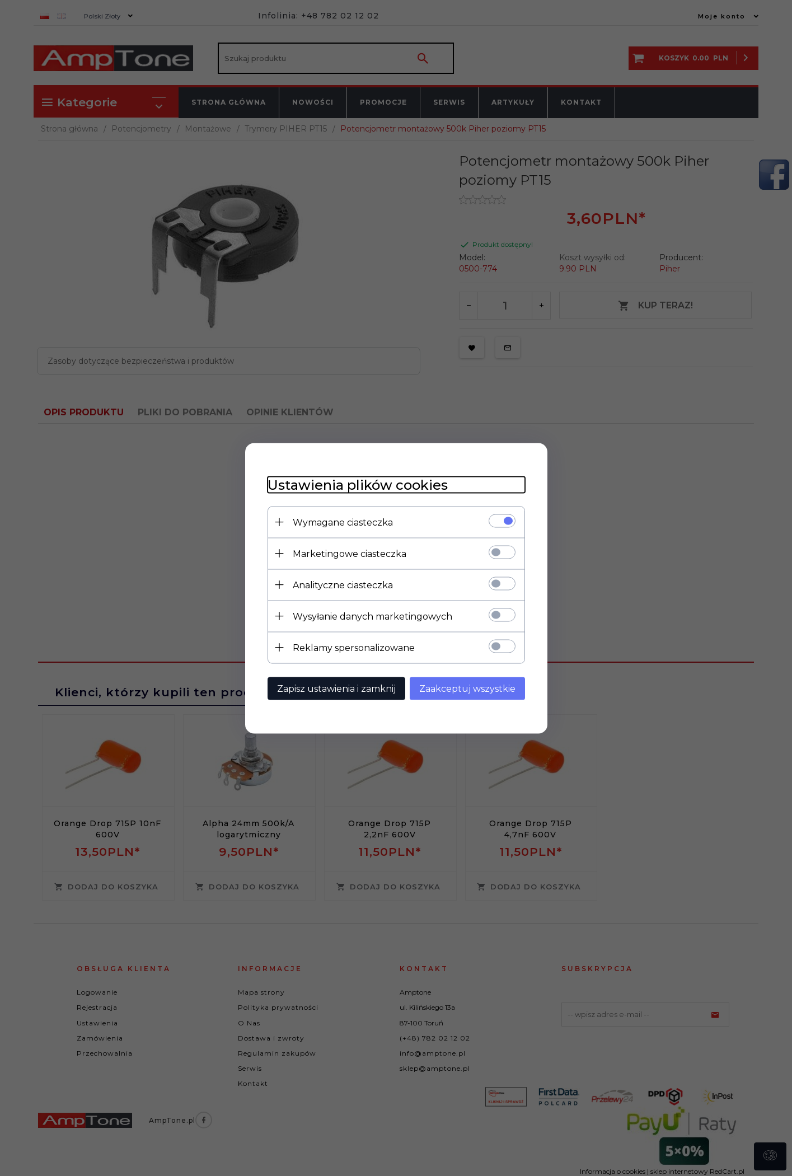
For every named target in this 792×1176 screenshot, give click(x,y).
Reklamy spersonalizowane (354, 647)
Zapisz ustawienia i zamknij (336, 688)
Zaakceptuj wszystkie (467, 688)
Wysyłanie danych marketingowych (372, 616)
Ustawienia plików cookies (358, 484)
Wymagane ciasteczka (343, 522)
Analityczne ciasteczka (343, 584)
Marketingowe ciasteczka (349, 553)
